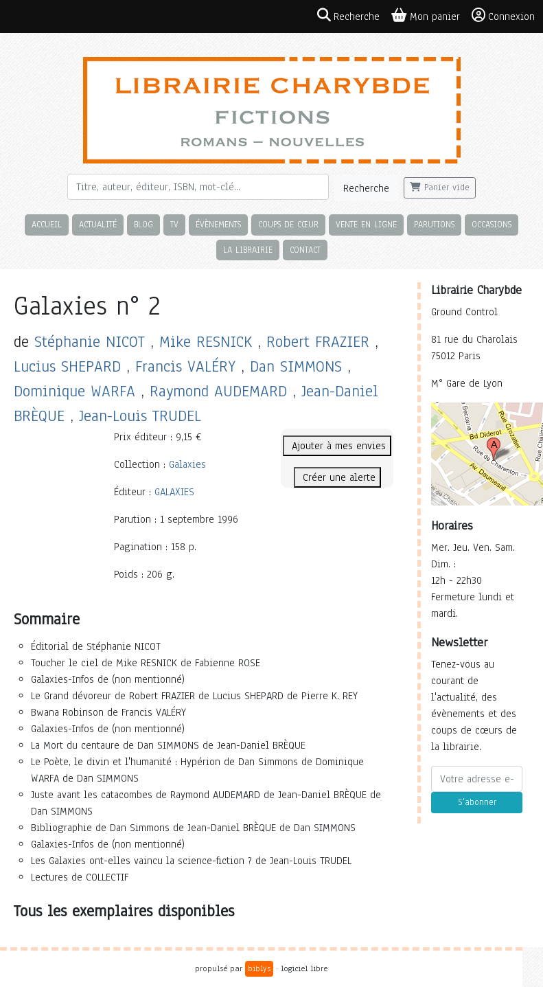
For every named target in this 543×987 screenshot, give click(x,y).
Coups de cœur (288, 224)
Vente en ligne (366, 224)
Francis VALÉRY (185, 366)
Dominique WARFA (74, 391)
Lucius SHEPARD (67, 366)
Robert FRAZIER (317, 341)
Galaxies (187, 464)
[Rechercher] (198, 187)
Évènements (218, 224)
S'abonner (477, 802)
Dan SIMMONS (296, 366)
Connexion (503, 15)
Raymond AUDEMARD (218, 391)
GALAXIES (174, 492)
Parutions (434, 224)
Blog (143, 224)
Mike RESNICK (205, 341)
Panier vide (440, 187)
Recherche (366, 188)
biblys (259, 968)
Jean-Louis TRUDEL (140, 416)
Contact (305, 250)
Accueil (47, 224)
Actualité (98, 224)
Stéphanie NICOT (89, 341)
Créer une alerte (337, 477)
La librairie (248, 250)
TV (174, 224)
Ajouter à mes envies (337, 446)
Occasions (491, 224)
